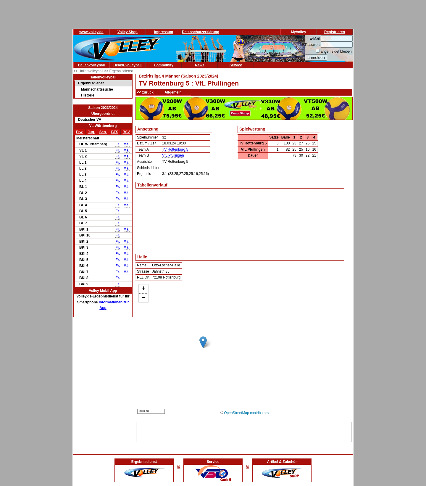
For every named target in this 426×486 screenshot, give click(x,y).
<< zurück (145, 92)
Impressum (163, 32)
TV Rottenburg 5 (175, 149)
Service (236, 65)
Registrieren (334, 32)
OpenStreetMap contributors (246, 413)
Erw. (79, 132)
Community (163, 65)
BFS (114, 132)
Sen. (103, 132)
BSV (126, 132)
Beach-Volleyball (127, 65)
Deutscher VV (89, 120)
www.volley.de (91, 32)
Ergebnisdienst (91, 83)
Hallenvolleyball (91, 65)
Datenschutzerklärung (200, 32)
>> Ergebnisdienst (118, 71)
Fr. (117, 144)
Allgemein (172, 92)
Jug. (91, 132)
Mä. (127, 144)
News (199, 65)
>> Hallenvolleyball (88, 71)
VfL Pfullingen (173, 155)
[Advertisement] (244, 431)
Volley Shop (127, 32)
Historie (87, 95)
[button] (203, 342)
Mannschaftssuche (97, 89)
